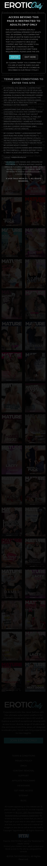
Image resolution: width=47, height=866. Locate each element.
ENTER (14, 57)
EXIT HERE (30, 57)
